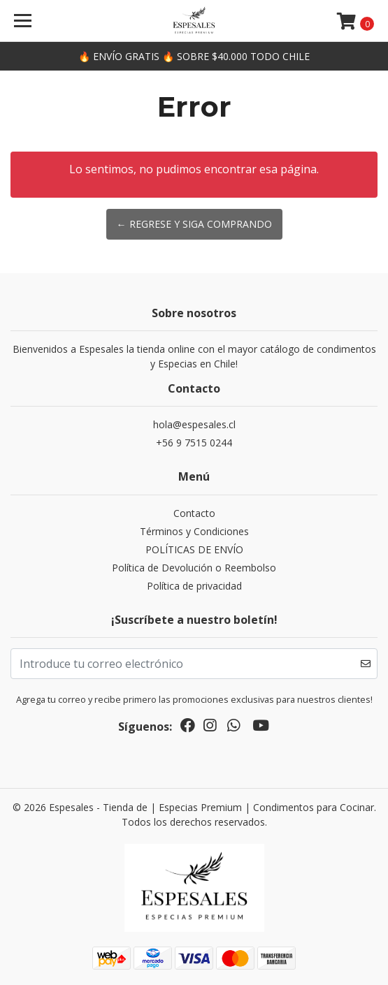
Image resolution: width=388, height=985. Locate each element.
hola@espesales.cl (194, 424)
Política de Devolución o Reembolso (194, 567)
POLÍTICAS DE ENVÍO (194, 549)
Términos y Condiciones (194, 531)
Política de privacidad (194, 585)
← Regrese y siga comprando (194, 224)
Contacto (194, 513)
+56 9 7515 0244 (194, 442)
